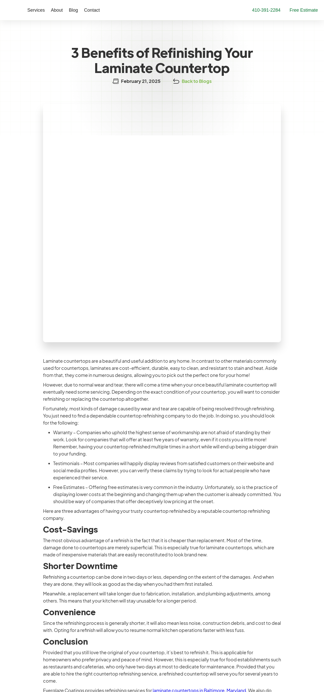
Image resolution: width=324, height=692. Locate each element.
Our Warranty (180, 613)
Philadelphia (34, 617)
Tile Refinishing (108, 593)
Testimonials (179, 603)
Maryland (30, 592)
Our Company (181, 572)
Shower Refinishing (113, 603)
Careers (174, 593)
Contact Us (249, 595)
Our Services (108, 572)
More (242, 572)
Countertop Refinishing (118, 613)
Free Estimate (250, 607)
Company (176, 584)
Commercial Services (116, 642)
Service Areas (180, 622)
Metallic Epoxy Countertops (123, 632)
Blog (63, 10)
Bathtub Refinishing (113, 584)
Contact (82, 10)
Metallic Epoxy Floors (116, 622)
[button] (26, 10)
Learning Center (253, 584)
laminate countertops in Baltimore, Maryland (199, 500)
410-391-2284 (36, 646)
